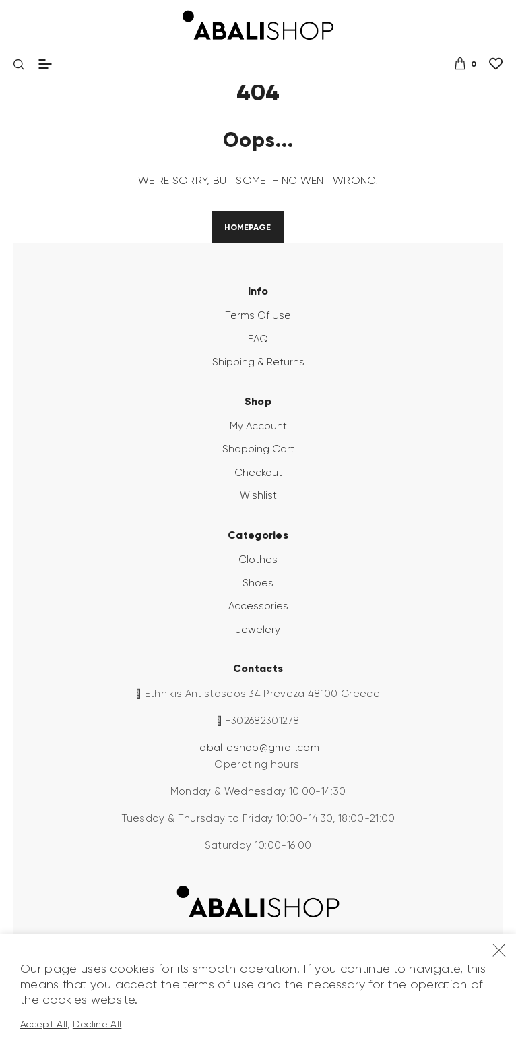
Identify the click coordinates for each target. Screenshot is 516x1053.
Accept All (43, 1024)
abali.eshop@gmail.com (259, 748)
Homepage (247, 227)
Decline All (97, 1024)
